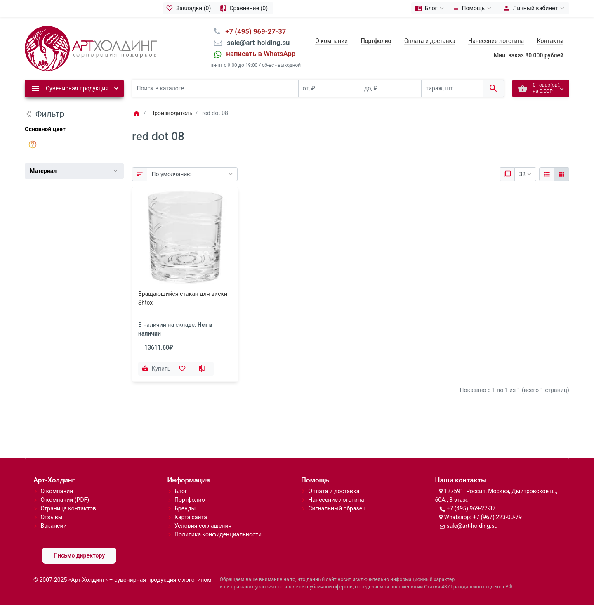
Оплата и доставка (429, 41)
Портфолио (189, 499)
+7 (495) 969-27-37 (470, 508)
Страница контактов (68, 508)
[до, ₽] (391, 88)
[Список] (546, 174)
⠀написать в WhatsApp (258, 54)
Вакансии (53, 525)
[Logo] (91, 48)
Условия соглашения (202, 525)
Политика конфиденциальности (218, 534)
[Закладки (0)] (190, 8)
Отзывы (51, 517)
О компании (331, 41)
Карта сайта (190, 517)
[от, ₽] (329, 88)
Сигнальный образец (336, 508)
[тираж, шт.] (452, 88)
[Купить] (156, 369)
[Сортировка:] (192, 174)
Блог (180, 491)
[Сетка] (561, 174)
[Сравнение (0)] (244, 8)
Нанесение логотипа (496, 41)
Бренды (185, 508)
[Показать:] (525, 174)
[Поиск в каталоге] (215, 88)
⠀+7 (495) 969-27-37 (253, 31)
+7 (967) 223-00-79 (497, 517)
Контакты (550, 41)
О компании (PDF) (64, 499)
